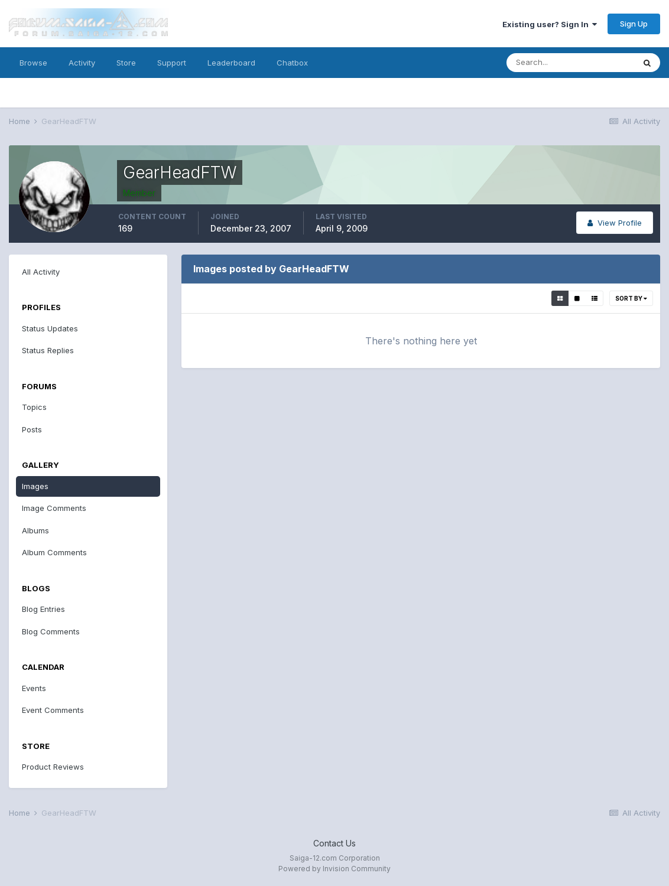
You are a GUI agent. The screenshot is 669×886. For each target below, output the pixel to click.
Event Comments (53, 710)
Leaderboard (231, 62)
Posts (32, 429)
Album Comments (54, 552)
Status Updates (50, 328)
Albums (35, 530)
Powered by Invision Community (334, 868)
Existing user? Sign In (549, 24)
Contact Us (334, 843)
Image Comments (54, 508)
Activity (82, 62)
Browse (33, 62)
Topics (34, 407)
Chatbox (292, 62)
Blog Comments (51, 631)
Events (34, 688)
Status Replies (48, 350)
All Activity (41, 271)
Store (126, 62)
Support (171, 62)
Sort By (631, 298)
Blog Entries (43, 609)
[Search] (570, 62)
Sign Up (634, 23)
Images (35, 486)
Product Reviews (53, 766)
